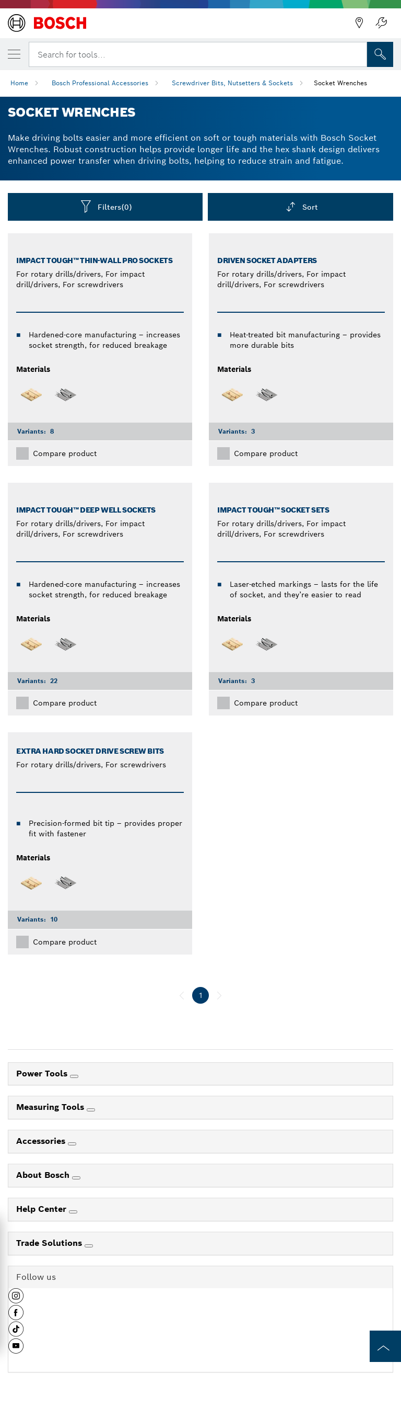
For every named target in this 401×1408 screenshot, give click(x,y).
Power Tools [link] (43, 1073)
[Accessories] (72, 1143)
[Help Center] (73, 1211)
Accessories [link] (42, 1141)
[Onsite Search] (380, 54)
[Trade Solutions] (89, 1245)
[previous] (181, 995)
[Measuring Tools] (91, 1109)
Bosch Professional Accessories (100, 83)
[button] (15, 1299)
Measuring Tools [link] (51, 1107)
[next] (219, 995)
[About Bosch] (76, 1177)
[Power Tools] (74, 1076)
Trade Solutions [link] (50, 1242)
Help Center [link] (42, 1208)
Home (19, 83)
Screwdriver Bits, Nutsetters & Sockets (232, 83)
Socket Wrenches (340, 83)
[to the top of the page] (385, 1346)
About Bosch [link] (44, 1174)
